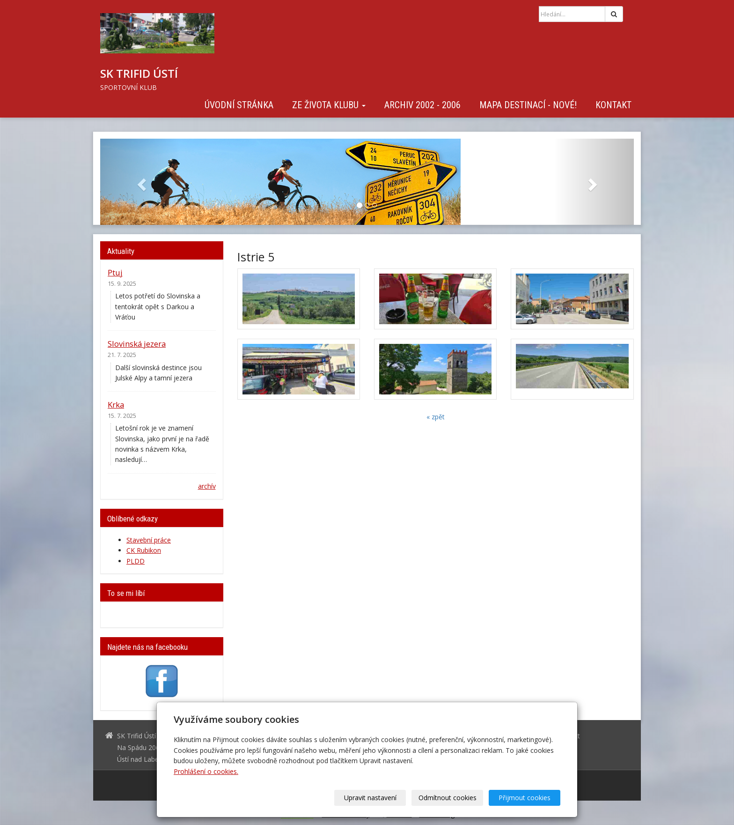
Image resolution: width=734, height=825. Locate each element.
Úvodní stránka (239, 105)
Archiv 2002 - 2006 (422, 105)
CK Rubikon (143, 550)
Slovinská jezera (137, 343)
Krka (116, 404)
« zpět (435, 416)
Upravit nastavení (370, 797)
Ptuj (115, 272)
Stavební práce (148, 539)
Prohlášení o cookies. (206, 771)
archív (207, 486)
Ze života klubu (329, 105)
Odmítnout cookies (447, 797)
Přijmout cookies (524, 797)
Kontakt (613, 105)
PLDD (135, 561)
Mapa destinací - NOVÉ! (528, 105)
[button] (140, 182)
